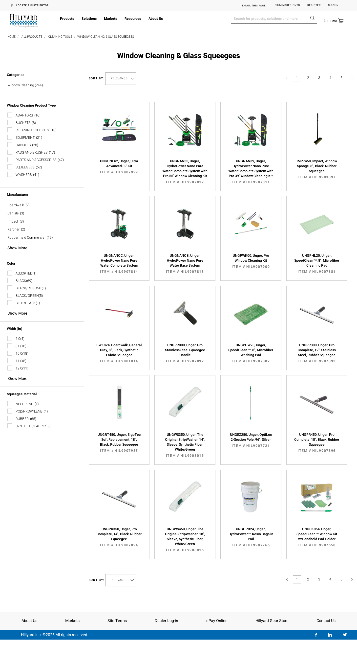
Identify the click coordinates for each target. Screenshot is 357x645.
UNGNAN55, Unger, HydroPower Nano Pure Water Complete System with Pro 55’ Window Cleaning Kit (185, 172)
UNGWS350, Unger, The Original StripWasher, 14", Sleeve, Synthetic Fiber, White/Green (185, 445)
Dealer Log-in (166, 621)
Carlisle (13, 213)
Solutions (89, 18)
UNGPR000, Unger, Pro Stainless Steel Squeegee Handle (185, 353)
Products (67, 18)
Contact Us (326, 621)
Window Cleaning (20, 85)
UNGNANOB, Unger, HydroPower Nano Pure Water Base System (185, 263)
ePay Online (217, 621)
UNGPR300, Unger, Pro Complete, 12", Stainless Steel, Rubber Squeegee (317, 353)
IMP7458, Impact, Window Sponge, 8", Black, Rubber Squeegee (317, 169)
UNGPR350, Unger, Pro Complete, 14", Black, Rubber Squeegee (119, 537)
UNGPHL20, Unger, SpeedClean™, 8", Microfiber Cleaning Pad (317, 263)
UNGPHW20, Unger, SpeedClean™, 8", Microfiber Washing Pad (251, 353)
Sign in (333, 5)
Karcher (13, 229)
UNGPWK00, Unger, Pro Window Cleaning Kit (251, 261)
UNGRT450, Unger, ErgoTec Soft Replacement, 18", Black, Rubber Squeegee (119, 442)
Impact (12, 221)
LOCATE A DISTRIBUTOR (32, 5)
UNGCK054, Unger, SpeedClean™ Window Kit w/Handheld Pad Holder (317, 537)
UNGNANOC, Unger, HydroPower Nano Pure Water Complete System (119, 263)
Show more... (18, 248)
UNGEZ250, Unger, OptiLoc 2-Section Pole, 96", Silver (251, 440)
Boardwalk (15, 205)
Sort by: (97, 78)
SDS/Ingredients (287, 5)
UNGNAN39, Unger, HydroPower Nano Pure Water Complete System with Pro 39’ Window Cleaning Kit (251, 172)
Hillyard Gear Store (272, 621)
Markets (110, 18)
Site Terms (117, 621)
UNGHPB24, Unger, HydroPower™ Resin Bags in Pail (251, 537)
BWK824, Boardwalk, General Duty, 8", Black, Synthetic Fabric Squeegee (119, 353)
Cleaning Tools (60, 36)
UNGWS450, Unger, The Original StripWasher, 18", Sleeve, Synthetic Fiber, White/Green (185, 540)
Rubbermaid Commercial (26, 237)
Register (314, 5)
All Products (31, 36)
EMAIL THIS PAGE (254, 5)
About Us (155, 18)
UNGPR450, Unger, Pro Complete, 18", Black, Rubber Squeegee (317, 442)
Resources (133, 18)
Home (11, 36)
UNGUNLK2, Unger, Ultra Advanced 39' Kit (119, 167)
